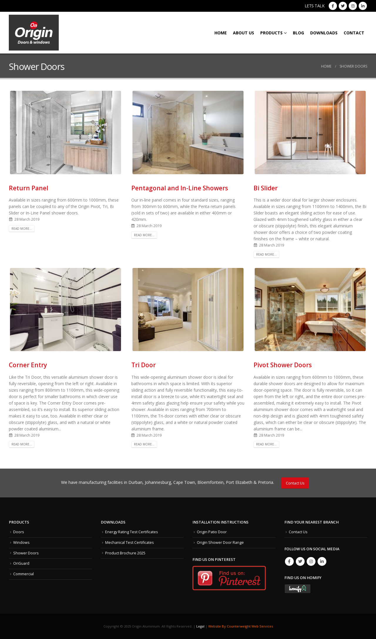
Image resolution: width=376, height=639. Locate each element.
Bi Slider (266, 188)
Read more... (21, 229)
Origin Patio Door (212, 531)
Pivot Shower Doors (283, 365)
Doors (18, 531)
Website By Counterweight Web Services (240, 626)
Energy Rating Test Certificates (131, 531)
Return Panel (28, 188)
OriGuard (21, 563)
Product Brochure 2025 (125, 553)
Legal (200, 626)
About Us (243, 33)
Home (220, 33)
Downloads (324, 33)
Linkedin (322, 561)
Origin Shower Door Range (220, 542)
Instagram (311, 561)
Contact (354, 33)
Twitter (300, 561)
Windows (21, 542)
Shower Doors (26, 553)
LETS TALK (315, 6)
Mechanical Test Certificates (129, 542)
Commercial (23, 573)
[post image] (65, 132)
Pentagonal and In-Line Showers (179, 188)
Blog (298, 33)
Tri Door (143, 365)
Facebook (289, 561)
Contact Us (295, 483)
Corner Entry (28, 365)
